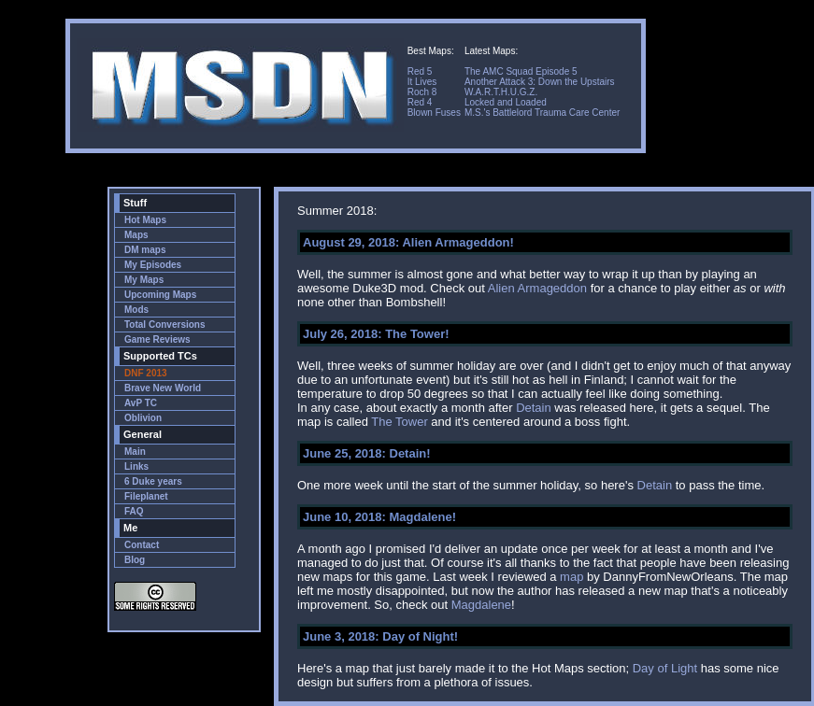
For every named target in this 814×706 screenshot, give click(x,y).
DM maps (144, 250)
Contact (141, 545)
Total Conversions (165, 324)
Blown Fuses (434, 112)
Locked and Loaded (505, 102)
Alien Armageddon (537, 288)
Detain (533, 408)
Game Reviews (157, 339)
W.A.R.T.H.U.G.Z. (500, 92)
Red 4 (420, 102)
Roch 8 (422, 92)
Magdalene (481, 605)
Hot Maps (145, 220)
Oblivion (143, 418)
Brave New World (162, 388)
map (571, 577)
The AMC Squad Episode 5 (521, 71)
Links (136, 466)
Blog (134, 560)
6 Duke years (153, 481)
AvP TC (140, 403)
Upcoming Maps (160, 294)
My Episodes (152, 265)
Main (135, 451)
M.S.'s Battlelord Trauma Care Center (542, 112)
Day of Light (665, 668)
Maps (136, 235)
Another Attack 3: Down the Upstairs (539, 82)
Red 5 (420, 71)
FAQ (134, 511)
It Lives (422, 82)
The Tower (399, 422)
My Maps (144, 280)
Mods (136, 309)
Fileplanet (146, 496)
